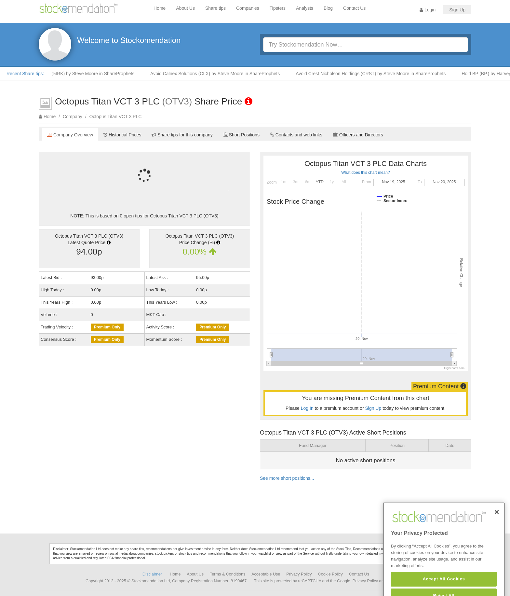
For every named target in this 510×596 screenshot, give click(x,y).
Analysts (304, 8)
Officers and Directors (358, 134)
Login (428, 9)
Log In (307, 408)
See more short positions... (287, 478)
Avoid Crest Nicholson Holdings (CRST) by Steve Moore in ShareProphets (373, 73)
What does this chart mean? (365, 172)
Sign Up (457, 9)
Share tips (215, 8)
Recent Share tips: (25, 73)
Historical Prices (122, 134)
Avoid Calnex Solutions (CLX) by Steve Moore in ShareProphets (217, 73)
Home (160, 8)
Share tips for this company (182, 134)
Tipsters (278, 8)
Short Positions (241, 134)
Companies (247, 8)
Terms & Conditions (227, 574)
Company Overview (70, 134)
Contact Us (354, 8)
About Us (185, 8)
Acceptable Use (265, 574)
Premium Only (107, 327)
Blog (328, 8)
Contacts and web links (296, 134)
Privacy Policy (299, 574)
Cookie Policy (330, 574)
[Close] (497, 522)
